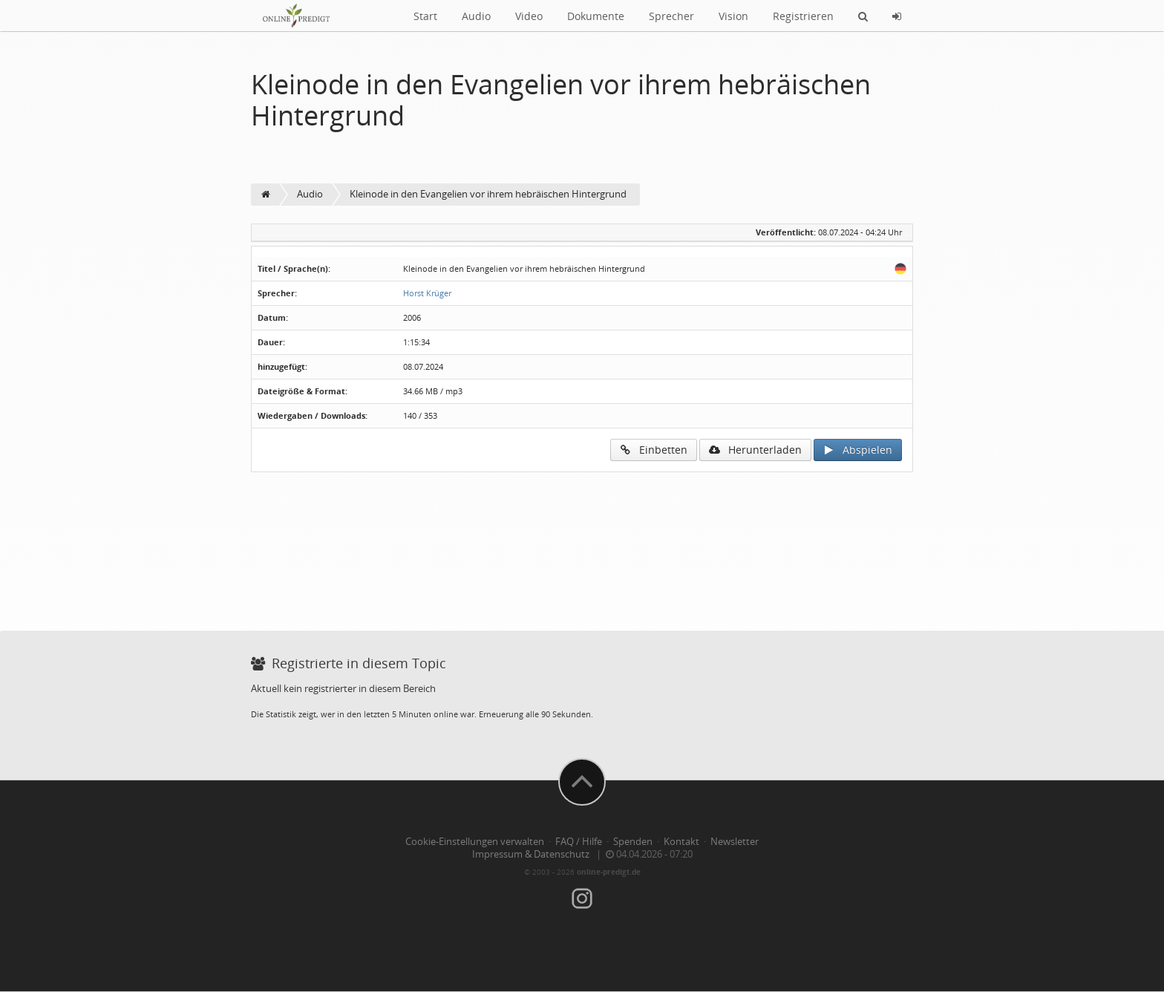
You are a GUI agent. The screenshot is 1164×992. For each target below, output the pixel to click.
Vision (733, 16)
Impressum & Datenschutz (530, 854)
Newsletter (734, 841)
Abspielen (857, 450)
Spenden (633, 841)
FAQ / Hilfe (578, 841)
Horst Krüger (427, 292)
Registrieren (803, 16)
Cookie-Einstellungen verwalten (474, 841)
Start (425, 16)
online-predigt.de (609, 872)
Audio (476, 16)
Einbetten (653, 450)
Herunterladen (755, 450)
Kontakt (681, 841)
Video (529, 16)
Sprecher (671, 16)
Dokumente (595, 16)
